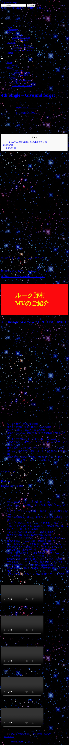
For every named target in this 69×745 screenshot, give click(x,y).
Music (9, 32)
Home (9, 27)
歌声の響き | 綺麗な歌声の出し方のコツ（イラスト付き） (36, 457)
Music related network (22, 45)
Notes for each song (21, 37)
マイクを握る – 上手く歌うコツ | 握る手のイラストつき (35, 562)
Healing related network (23, 47)
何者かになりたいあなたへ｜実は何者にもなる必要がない (36, 574)
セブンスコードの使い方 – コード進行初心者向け (31, 550)
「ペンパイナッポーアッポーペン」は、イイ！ (30, 460)
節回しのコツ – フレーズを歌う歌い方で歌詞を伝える (34, 544)
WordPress (9, 736)
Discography (12, 30)
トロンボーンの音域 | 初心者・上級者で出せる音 (31, 532)
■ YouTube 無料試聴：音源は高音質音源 (28, 142)
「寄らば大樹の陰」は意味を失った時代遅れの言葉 (33, 523)
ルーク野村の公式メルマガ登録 (22, 424)
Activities (11, 42)
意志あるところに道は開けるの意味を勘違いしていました (36, 547)
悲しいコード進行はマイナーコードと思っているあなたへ (36, 538)
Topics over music (20, 40)
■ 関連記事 (8, 145)
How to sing (17, 35)
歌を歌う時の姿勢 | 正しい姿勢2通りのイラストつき (33, 553)
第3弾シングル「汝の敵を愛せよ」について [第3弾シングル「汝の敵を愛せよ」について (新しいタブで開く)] (23, 276)
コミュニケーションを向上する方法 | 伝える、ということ (36, 448)
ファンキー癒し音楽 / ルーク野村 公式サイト (24, 8)
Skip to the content (9, 2)
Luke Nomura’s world (22, 50)
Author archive (8, 471)
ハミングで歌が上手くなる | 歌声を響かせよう (30, 556)
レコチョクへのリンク (27, 112)
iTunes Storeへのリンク (27, 107)
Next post (18, 486)
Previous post (7, 486)
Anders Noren (17, 741)
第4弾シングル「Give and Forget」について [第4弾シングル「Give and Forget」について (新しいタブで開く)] (22, 258)
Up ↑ (29, 741)
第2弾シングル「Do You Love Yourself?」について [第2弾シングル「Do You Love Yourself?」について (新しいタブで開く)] (26, 271)
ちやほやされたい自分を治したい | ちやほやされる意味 (35, 559)
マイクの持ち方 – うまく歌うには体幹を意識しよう (33, 565)
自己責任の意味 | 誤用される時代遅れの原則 (29, 427)
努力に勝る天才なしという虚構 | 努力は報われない (32, 502)
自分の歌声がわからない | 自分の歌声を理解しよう (32, 541)
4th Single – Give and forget (28, 95)
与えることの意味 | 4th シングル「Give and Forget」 (32, 439)
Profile (10, 53)
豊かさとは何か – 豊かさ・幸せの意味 (26, 430)
